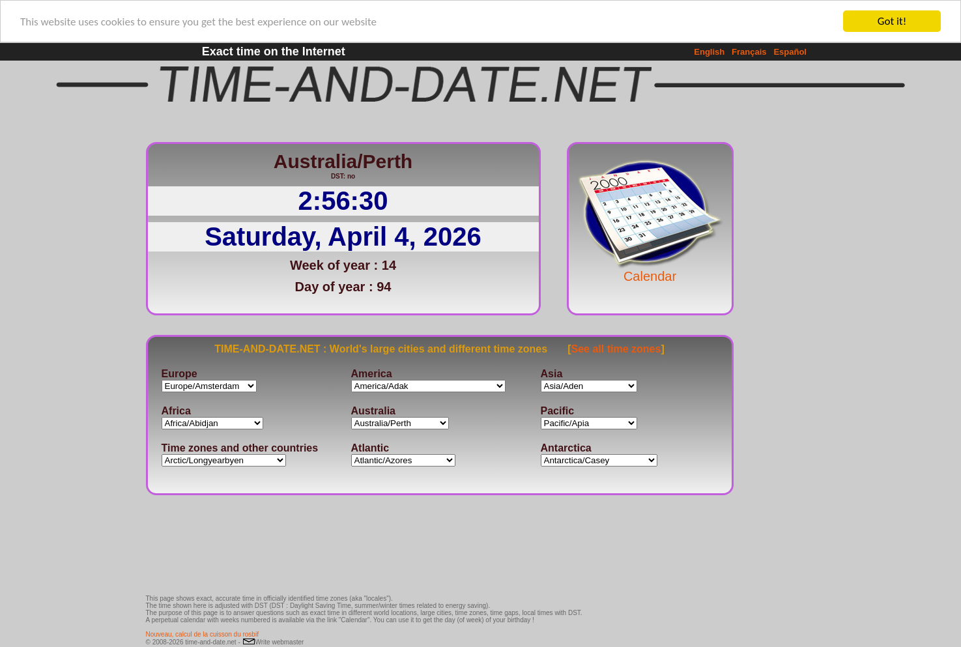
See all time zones (616, 348)
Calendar (650, 270)
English (709, 52)
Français (749, 52)
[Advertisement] (777, 329)
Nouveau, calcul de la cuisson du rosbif (202, 634)
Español (790, 52)
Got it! (892, 21)
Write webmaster (273, 642)
